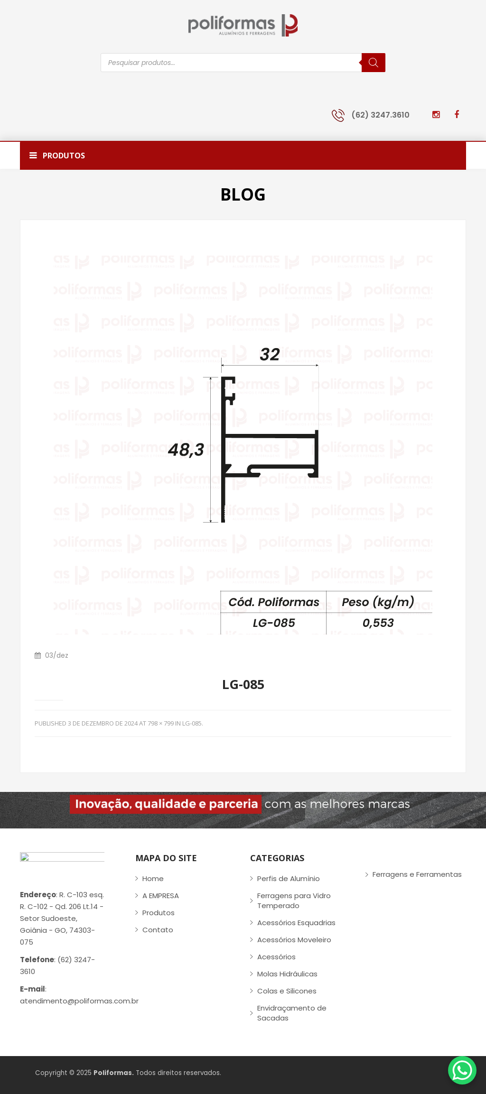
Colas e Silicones (287, 991)
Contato (157, 930)
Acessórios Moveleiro (294, 940)
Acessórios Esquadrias (296, 923)
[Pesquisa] (373, 62)
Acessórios (276, 957)
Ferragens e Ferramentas (417, 874)
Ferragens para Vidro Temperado (294, 900)
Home (153, 878)
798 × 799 (161, 723)
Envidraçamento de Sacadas (292, 1013)
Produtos (158, 913)
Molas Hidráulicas (287, 974)
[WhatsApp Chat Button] (462, 1070)
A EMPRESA (160, 896)
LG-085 (192, 723)
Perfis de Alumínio (288, 878)
